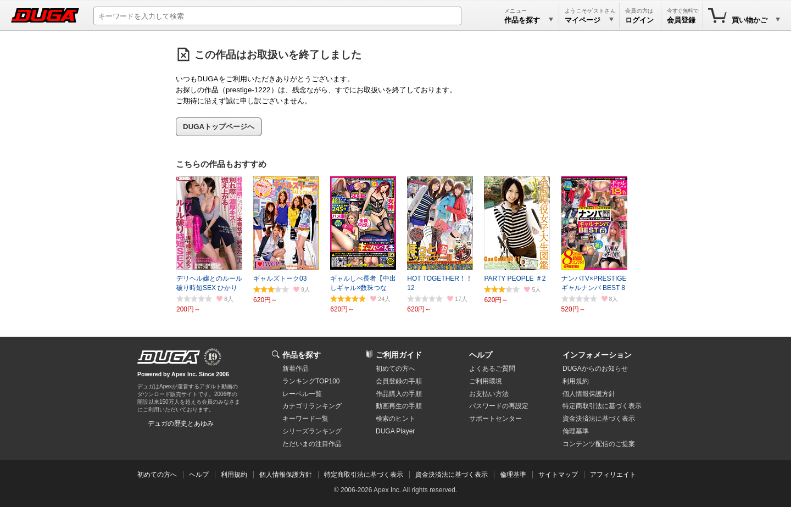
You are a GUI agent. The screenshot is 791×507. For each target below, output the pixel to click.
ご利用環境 (485, 381)
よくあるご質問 (492, 368)
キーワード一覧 (305, 418)
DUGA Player (395, 431)
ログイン (639, 20)
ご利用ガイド (399, 354)
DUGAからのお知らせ (595, 368)
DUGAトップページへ (218, 126)
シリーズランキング (312, 431)
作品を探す (301, 354)
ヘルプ (480, 354)
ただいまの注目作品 (312, 444)
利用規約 (575, 381)
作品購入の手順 (399, 394)
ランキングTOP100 (310, 381)
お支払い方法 (489, 394)
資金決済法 (598, 418)
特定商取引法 (602, 406)
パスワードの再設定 (498, 406)
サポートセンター (495, 418)
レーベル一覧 (302, 394)
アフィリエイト (613, 474)
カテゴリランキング (312, 406)
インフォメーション (597, 354)
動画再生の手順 (399, 406)
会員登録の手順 (399, 381)
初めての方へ (395, 368)
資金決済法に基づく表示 (451, 474)
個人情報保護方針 (588, 394)
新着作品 (295, 368)
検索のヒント (395, 418)
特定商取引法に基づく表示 (363, 474)
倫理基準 (575, 431)
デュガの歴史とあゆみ (181, 423)
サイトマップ (558, 474)
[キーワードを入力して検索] (277, 16)
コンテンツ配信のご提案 (598, 444)
